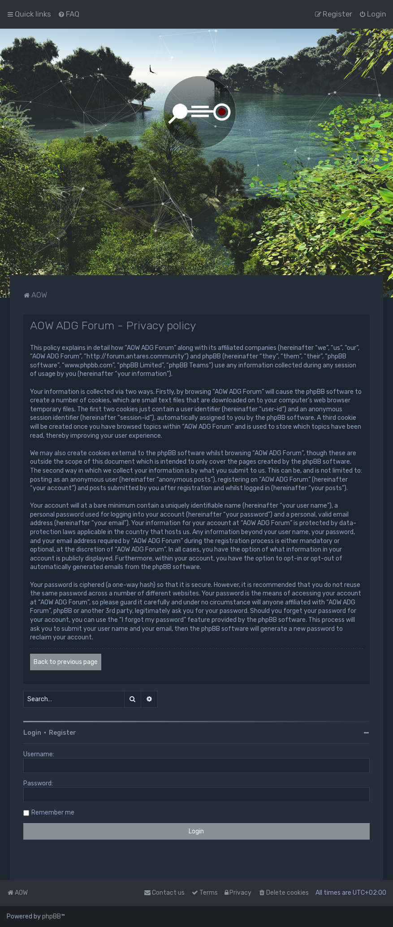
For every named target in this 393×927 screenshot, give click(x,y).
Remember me (52, 812)
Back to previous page (66, 662)
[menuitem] (68, 14)
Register (62, 733)
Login (32, 733)
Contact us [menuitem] (164, 893)
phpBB (51, 916)
